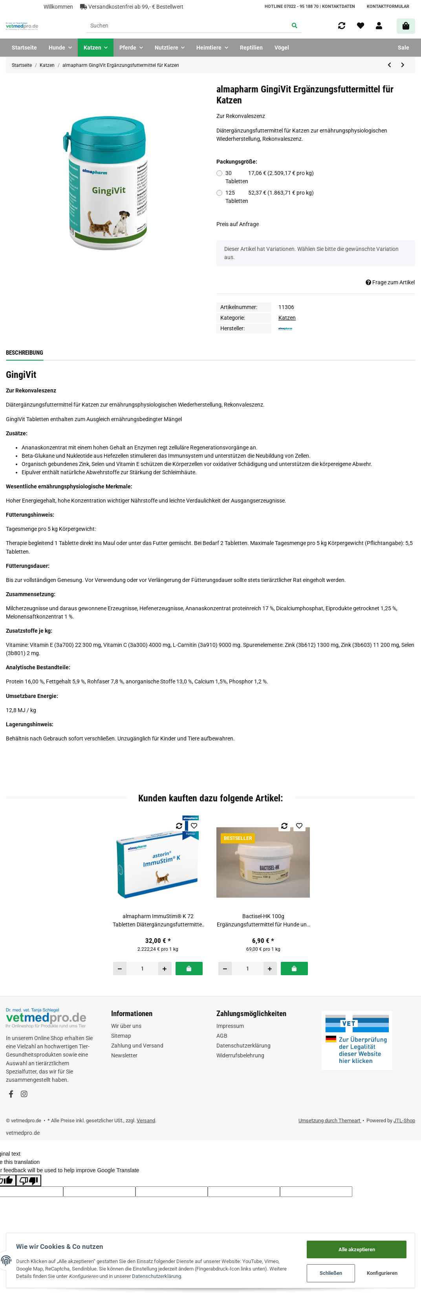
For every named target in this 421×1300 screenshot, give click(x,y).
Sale (403, 47)
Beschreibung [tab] (24, 352)
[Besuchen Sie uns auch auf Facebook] (11, 1094)
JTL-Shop (404, 1120)
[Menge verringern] (120, 968)
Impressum (230, 1026)
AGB (221, 1036)
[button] (379, 26)
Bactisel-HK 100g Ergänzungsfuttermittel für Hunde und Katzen (263, 921)
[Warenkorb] (406, 26)
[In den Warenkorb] (189, 968)
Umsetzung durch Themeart (329, 1120)
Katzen (287, 318)
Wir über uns (126, 1026)
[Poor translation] (28, 1180)
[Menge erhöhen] (165, 968)
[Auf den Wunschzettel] (194, 825)
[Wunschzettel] (360, 26)
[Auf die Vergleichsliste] (179, 825)
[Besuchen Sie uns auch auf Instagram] (24, 1094)
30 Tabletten (267, 177)
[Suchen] (187, 26)
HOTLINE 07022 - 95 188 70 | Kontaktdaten (310, 6)
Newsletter (124, 1055)
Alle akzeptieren (355, 1248)
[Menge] (142, 968)
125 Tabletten (267, 197)
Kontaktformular (388, 6)
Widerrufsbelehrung (240, 1055)
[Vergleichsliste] (341, 26)
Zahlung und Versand (137, 1045)
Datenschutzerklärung (243, 1045)
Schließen (329, 1273)
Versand (146, 1120)
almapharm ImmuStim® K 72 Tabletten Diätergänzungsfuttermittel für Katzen (158, 921)
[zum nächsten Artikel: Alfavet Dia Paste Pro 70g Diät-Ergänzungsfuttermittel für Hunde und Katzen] (403, 65)
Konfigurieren (380, 1273)
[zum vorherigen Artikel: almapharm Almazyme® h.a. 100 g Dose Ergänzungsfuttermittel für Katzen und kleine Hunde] (389, 65)
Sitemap (121, 1036)
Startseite (24, 47)
